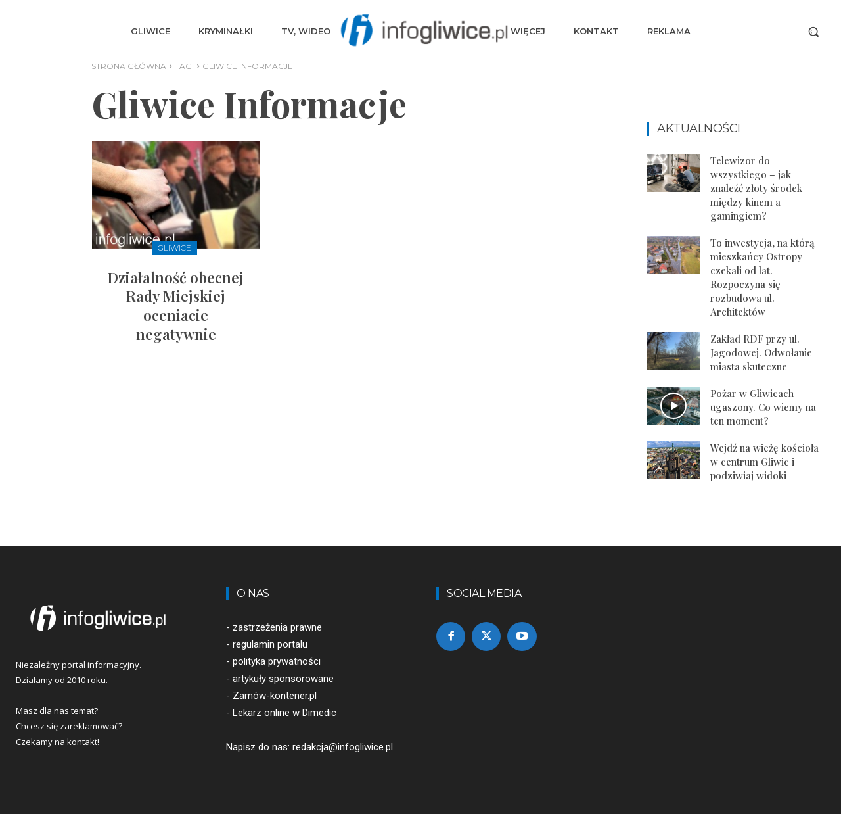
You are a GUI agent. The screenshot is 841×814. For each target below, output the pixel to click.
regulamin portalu (270, 644)
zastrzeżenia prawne (277, 627)
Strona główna (128, 66)
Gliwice (174, 247)
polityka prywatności (277, 661)
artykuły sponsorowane (283, 678)
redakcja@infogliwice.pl (342, 747)
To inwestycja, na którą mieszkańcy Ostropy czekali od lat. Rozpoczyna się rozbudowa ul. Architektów (762, 277)
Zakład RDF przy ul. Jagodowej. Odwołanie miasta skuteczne (761, 352)
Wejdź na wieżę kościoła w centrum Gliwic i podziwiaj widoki (764, 461)
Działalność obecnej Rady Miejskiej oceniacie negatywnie (176, 306)
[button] (813, 31)
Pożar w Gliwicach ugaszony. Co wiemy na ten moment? (763, 407)
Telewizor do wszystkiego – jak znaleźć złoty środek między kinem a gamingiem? (756, 188)
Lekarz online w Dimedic (284, 713)
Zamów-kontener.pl (275, 696)
